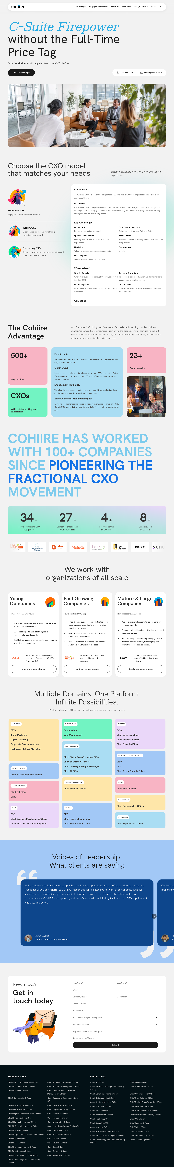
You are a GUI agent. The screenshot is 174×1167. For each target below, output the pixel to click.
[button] (154, 916)
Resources (126, 6)
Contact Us (156, 6)
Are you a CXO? (141, 6)
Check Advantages (21, 72)
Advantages (81, 6)
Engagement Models (98, 6)
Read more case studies (33, 669)
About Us (115, 6)
